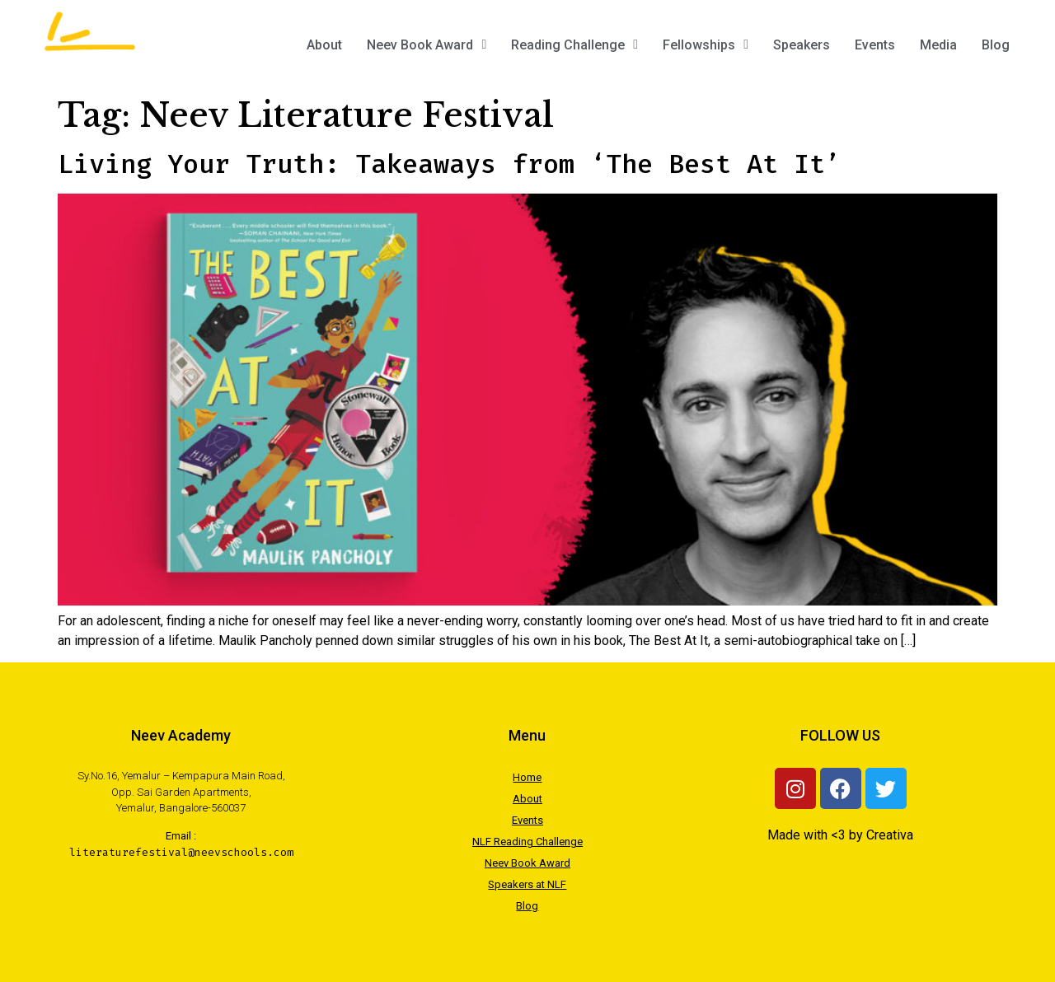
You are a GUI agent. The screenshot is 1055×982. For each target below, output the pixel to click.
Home (527, 777)
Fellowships (705, 45)
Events (875, 45)
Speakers (801, 45)
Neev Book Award (426, 45)
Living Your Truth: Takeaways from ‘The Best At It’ (449, 164)
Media (938, 45)
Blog (996, 45)
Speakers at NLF (527, 884)
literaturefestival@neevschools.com (181, 852)
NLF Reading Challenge (527, 841)
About (324, 45)
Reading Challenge (574, 45)
